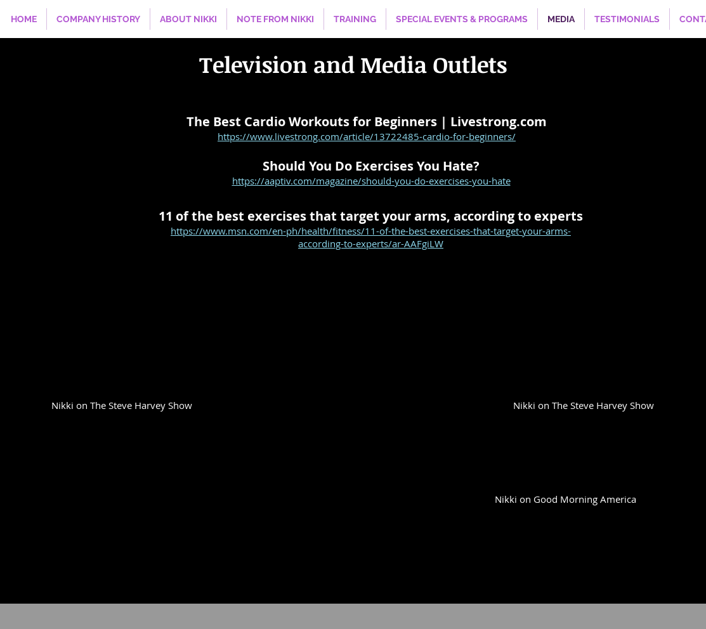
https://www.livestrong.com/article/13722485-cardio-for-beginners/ (367, 136)
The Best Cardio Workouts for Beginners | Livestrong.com (366, 121)
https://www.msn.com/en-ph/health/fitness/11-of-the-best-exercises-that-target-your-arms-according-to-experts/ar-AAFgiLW (371, 237)
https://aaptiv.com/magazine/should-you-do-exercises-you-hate (371, 180)
